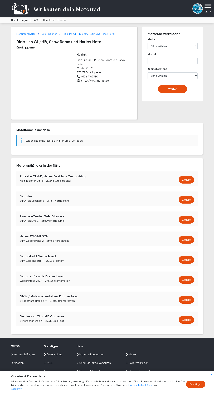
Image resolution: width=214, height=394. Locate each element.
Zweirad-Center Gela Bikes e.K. (42, 216)
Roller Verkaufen (137, 363)
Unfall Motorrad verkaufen (94, 363)
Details (186, 179)
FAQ (35, 20)
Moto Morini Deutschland (38, 256)
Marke (151, 39)
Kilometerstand (155, 69)
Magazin (17, 363)
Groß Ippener (49, 33)
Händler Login (19, 20)
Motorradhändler (26, 33)
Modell (152, 54)
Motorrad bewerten (90, 354)
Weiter (172, 89)
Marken (131, 354)
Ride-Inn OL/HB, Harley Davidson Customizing (53, 176)
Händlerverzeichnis (54, 20)
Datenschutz (53, 354)
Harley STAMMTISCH (34, 236)
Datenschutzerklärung (141, 385)
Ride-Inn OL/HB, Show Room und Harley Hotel (89, 33)
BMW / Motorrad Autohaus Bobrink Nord (49, 296)
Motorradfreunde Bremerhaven (42, 276)
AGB (48, 363)
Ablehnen (16, 388)
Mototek (26, 196)
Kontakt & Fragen (23, 354)
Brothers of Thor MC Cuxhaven (42, 316)
